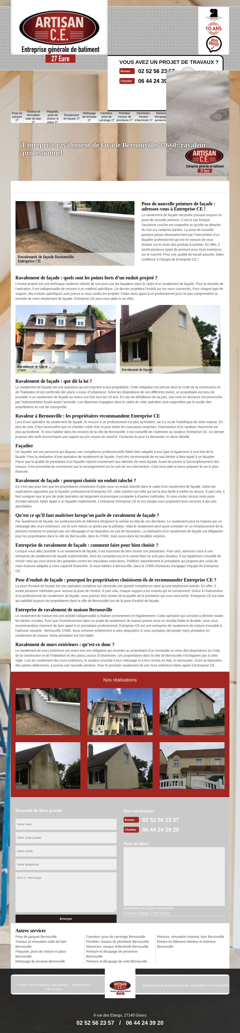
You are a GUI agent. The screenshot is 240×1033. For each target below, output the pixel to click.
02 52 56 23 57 (165, 819)
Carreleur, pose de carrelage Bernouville (115, 936)
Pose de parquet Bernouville (36, 936)
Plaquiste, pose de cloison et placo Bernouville (41, 953)
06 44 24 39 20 (165, 829)
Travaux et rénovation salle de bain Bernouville (41, 943)
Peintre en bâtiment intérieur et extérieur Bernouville (186, 943)
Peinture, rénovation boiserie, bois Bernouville (190, 936)
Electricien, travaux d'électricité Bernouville (117, 946)
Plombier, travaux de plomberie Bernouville (117, 941)
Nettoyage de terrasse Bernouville (40, 961)
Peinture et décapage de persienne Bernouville (112, 953)
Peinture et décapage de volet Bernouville (116, 961)
